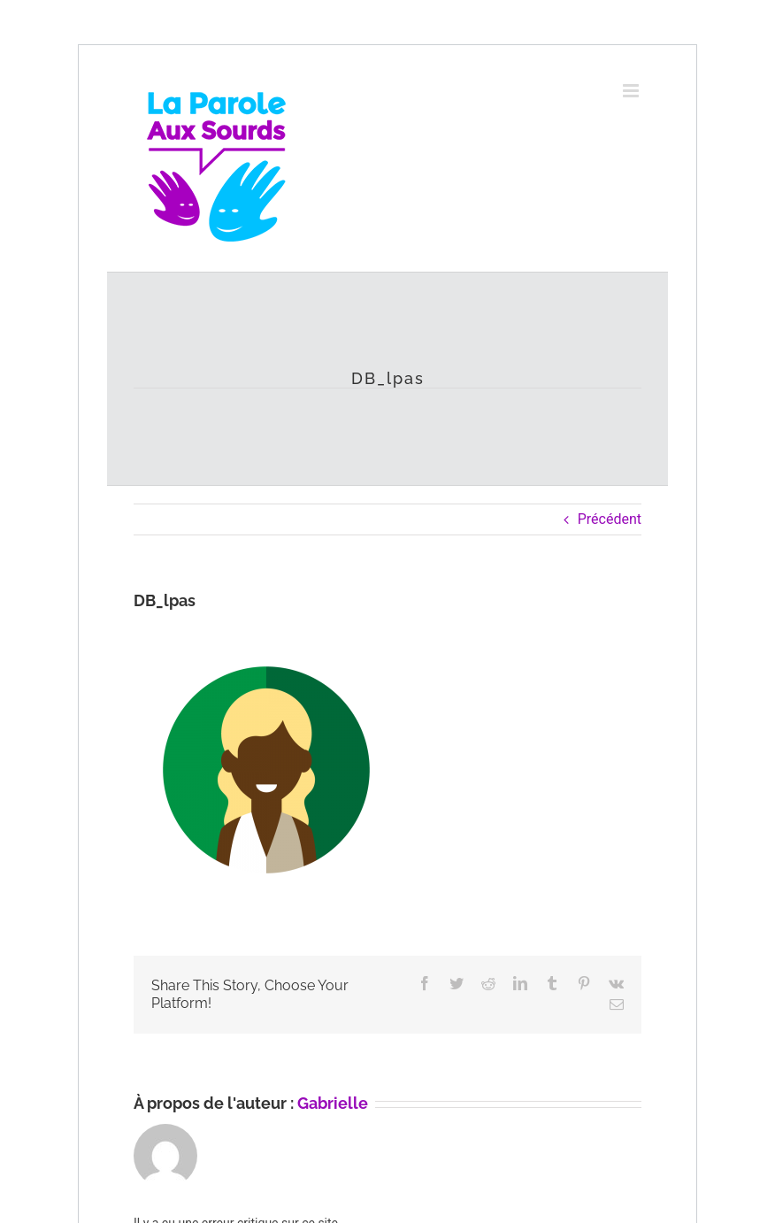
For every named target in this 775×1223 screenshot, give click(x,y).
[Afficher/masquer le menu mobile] (632, 90)
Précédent (609, 519)
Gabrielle (332, 1103)
